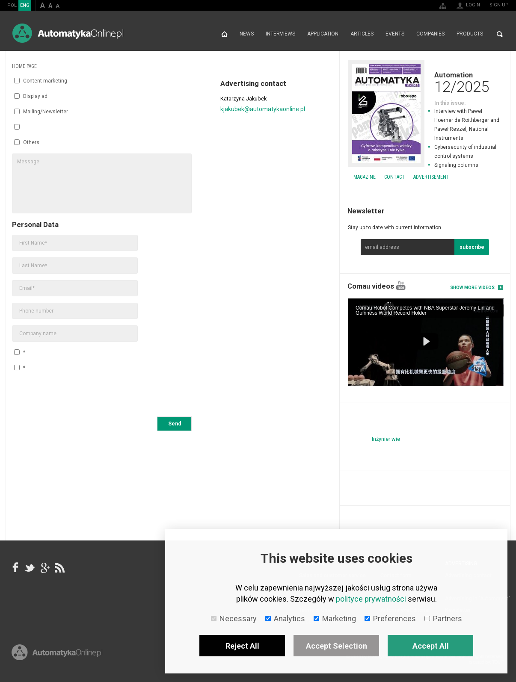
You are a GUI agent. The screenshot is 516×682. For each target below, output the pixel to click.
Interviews (280, 34)
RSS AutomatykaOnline (59, 567)
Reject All (242, 645)
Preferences (390, 618)
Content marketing (40, 81)
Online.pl (57, 655)
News (247, 34)
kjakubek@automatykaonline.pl (262, 109)
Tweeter (30, 567)
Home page (224, 34)
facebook (15, 567)
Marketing (335, 618)
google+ (44, 567)
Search (499, 34)
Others (26, 142)
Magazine (364, 177)
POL (12, 5)
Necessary (234, 618)
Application (322, 34)
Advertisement (431, 177)
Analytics (285, 618)
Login (473, 5)
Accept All (430, 645)
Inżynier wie (386, 439)
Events (395, 34)
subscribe (472, 247)
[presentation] (77, 395)
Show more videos (472, 287)
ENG (25, 5)
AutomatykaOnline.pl (67, 33)
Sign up (499, 5)
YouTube (401, 285)
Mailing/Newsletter (41, 112)
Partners (443, 618)
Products (470, 34)
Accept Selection (336, 645)
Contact (394, 177)
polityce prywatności (371, 598)
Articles (362, 34)
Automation (424, 82)
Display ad (30, 96)
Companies (430, 34)
